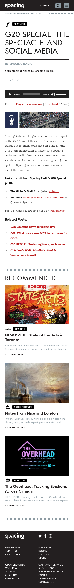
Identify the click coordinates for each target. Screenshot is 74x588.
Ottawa (10, 571)
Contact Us (46, 582)
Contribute (46, 575)
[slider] (31, 94)
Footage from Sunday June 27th (43, 197)
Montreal (11, 568)
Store (42, 558)
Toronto (11, 551)
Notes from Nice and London (31, 413)
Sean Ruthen (17, 427)
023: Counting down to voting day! (32, 227)
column (54, 191)
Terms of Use (47, 578)
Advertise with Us (50, 571)
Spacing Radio (21, 64)
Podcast (44, 554)
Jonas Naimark (58, 210)
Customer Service (50, 565)
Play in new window (29, 104)
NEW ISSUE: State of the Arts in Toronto (34, 337)
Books (42, 551)
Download (51, 104)
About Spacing (48, 568)
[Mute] (53, 94)
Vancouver (12, 554)
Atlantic (11, 575)
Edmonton (12, 578)
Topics (46, 5)
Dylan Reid (16, 354)
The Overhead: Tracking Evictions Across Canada (36, 488)
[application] (37, 94)
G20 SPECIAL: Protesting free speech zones (37, 244)
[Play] (10, 94)
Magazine (45, 547)
